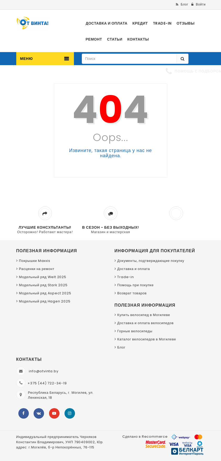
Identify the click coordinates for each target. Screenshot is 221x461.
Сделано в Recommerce (145, 436)
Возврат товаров (132, 293)
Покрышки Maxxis (34, 260)
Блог (121, 347)
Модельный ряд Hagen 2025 (44, 301)
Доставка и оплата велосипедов (145, 323)
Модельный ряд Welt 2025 (42, 276)
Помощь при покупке (135, 285)
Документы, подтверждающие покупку (150, 260)
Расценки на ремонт (36, 268)
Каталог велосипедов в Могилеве (146, 339)
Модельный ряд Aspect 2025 (45, 293)
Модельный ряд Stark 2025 (43, 285)
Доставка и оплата (133, 268)
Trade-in (125, 276)
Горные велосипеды (134, 331)
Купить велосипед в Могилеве (143, 314)
